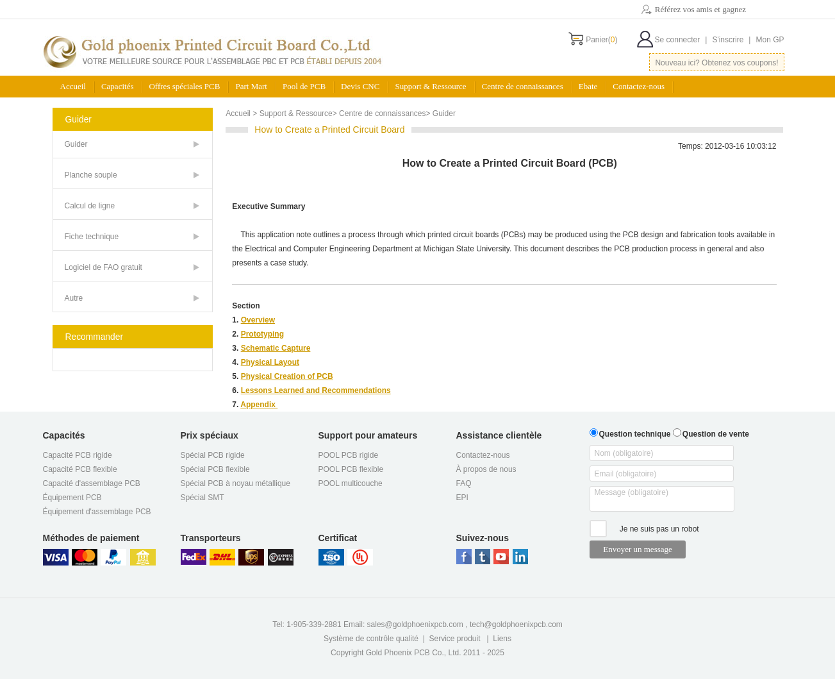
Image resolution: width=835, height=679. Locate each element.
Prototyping (262, 334)
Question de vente (711, 432)
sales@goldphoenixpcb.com (415, 624)
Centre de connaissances (522, 86)
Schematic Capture (276, 348)
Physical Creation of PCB (287, 376)
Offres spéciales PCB (184, 86)
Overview (258, 319)
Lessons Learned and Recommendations (316, 390)
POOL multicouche (350, 483)
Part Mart (251, 86)
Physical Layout (270, 362)
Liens (502, 638)
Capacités (117, 86)
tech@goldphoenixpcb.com (516, 624)
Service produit (455, 638)
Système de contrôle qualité (371, 638)
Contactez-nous (639, 86)
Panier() (601, 39)
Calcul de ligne (90, 205)
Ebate (588, 86)
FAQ (464, 483)
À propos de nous (486, 469)
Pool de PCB (304, 86)
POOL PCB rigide (348, 455)
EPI (462, 497)
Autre (74, 298)
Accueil (73, 86)
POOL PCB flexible (351, 469)
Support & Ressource (430, 86)
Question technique (630, 432)
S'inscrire (731, 39)
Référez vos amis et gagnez (700, 9)
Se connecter (681, 39)
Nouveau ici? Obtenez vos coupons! (716, 62)
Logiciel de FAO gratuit (103, 267)
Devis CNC (360, 86)
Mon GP (770, 39)
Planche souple (91, 175)
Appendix (258, 404)
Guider (76, 144)
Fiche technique (92, 236)
